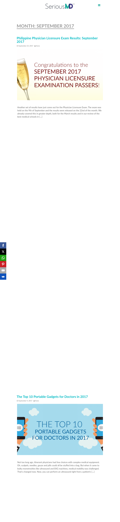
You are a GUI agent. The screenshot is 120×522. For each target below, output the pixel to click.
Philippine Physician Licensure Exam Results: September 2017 (57, 39)
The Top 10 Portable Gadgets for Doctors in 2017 (52, 396)
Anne (38, 46)
